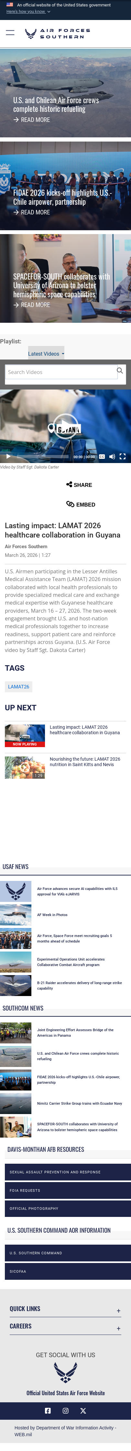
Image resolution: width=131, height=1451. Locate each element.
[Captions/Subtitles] (102, 456)
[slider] (43, 456)
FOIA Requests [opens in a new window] (25, 1190)
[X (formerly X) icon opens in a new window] (83, 1411)
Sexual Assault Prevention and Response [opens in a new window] (55, 1172)
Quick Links (25, 1308)
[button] (29, 11)
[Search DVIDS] (61, 372)
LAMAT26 (18, 687)
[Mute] (112, 456)
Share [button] (79, 484)
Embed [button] (80, 504)
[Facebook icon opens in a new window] (48, 1411)
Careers (20, 1325)
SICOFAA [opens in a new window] (18, 1271)
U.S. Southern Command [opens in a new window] (36, 1253)
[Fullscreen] (122, 456)
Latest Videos (44, 354)
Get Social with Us (65, 1355)
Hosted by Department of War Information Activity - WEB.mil (65, 1431)
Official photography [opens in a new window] (34, 1208)
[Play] (8, 456)
